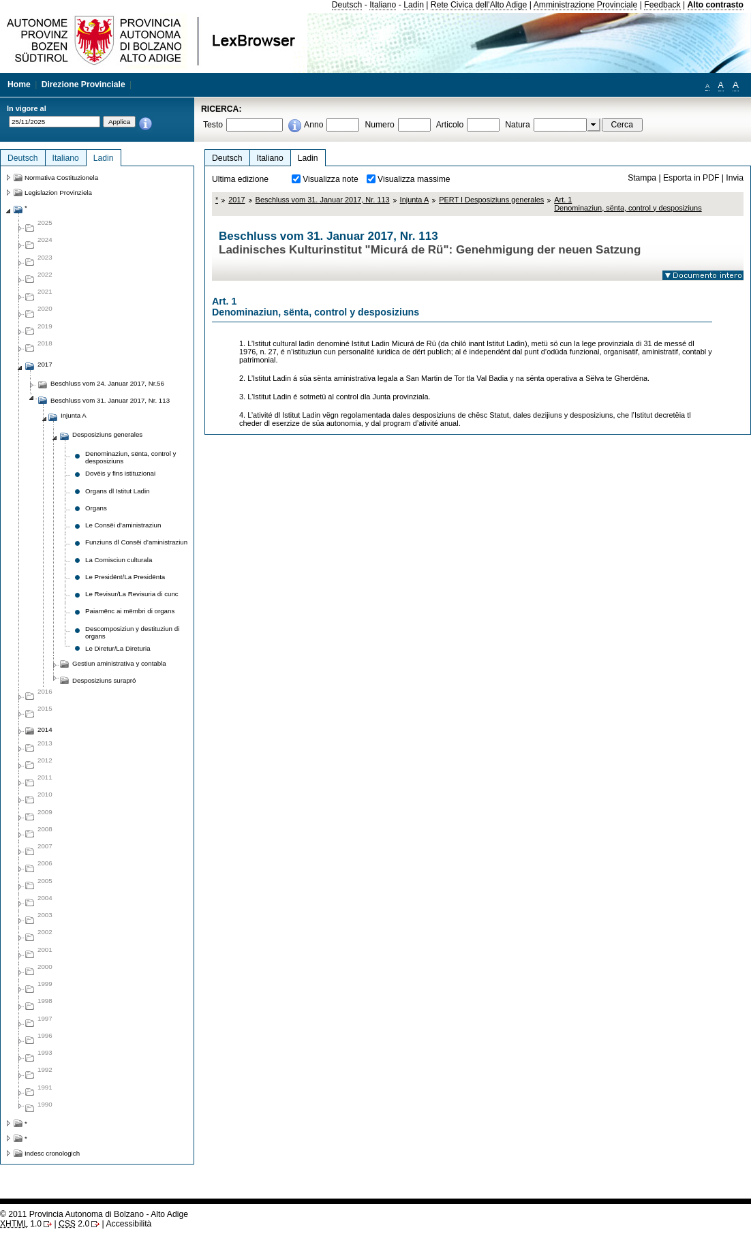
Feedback (662, 5)
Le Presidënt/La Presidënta (125, 577)
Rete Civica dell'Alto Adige (479, 5)
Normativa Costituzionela (61, 177)
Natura (517, 124)
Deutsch (347, 5)
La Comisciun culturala (118, 560)
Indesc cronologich (52, 1153)
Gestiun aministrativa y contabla (119, 663)
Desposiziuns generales (107, 434)
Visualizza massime (414, 179)
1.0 (21, 1224)
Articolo (450, 124)
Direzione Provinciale (83, 84)
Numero (379, 124)
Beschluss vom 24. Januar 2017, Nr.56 (107, 383)
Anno (313, 124)
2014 (44, 729)
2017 (236, 200)
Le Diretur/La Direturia (118, 648)
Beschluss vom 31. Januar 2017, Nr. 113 (323, 200)
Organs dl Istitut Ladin (117, 491)
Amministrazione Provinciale (586, 5)
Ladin (413, 5)
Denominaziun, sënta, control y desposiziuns (130, 457)
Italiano (382, 5)
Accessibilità (128, 1224)
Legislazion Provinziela (58, 192)
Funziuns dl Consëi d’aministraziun (136, 542)
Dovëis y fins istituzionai (120, 473)
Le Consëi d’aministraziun (123, 525)
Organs (96, 508)
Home (19, 84)
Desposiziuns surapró (104, 680)
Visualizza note (330, 179)
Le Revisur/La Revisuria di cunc (132, 594)
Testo (213, 124)
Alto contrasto (716, 5)
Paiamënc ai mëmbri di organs (129, 611)
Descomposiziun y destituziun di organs (132, 632)
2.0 (74, 1224)
